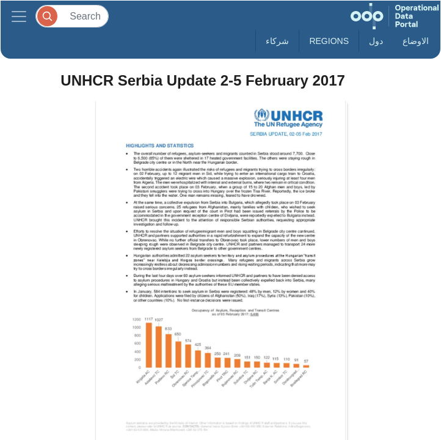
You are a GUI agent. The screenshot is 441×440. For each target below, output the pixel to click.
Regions (329, 41)
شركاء (277, 41)
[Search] (72, 16)
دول (376, 41)
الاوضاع (416, 41)
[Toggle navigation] (18, 16)
